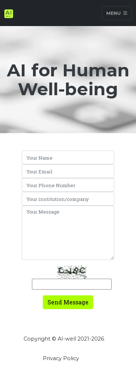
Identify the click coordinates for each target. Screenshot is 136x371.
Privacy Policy (61, 358)
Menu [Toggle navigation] (116, 13)
